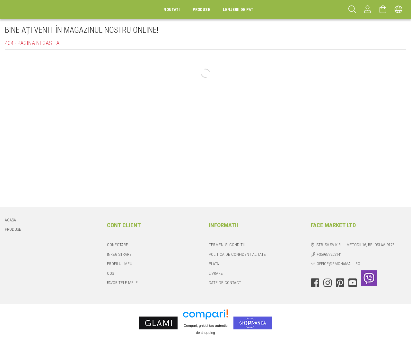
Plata (214, 263)
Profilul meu (119, 263)
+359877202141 (329, 254)
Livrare (216, 273)
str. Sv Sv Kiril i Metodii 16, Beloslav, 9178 (355, 244)
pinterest (340, 283)
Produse (13, 229)
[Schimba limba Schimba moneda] (398, 9)
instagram (327, 283)
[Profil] (367, 9)
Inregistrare (119, 254)
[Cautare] (352, 9)
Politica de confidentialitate (237, 254)
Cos (110, 273)
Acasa (10, 220)
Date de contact (225, 282)
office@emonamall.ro (338, 263)
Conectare (117, 244)
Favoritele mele (122, 282)
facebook (315, 283)
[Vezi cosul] (383, 9)
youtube (352, 283)
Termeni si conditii (227, 244)
